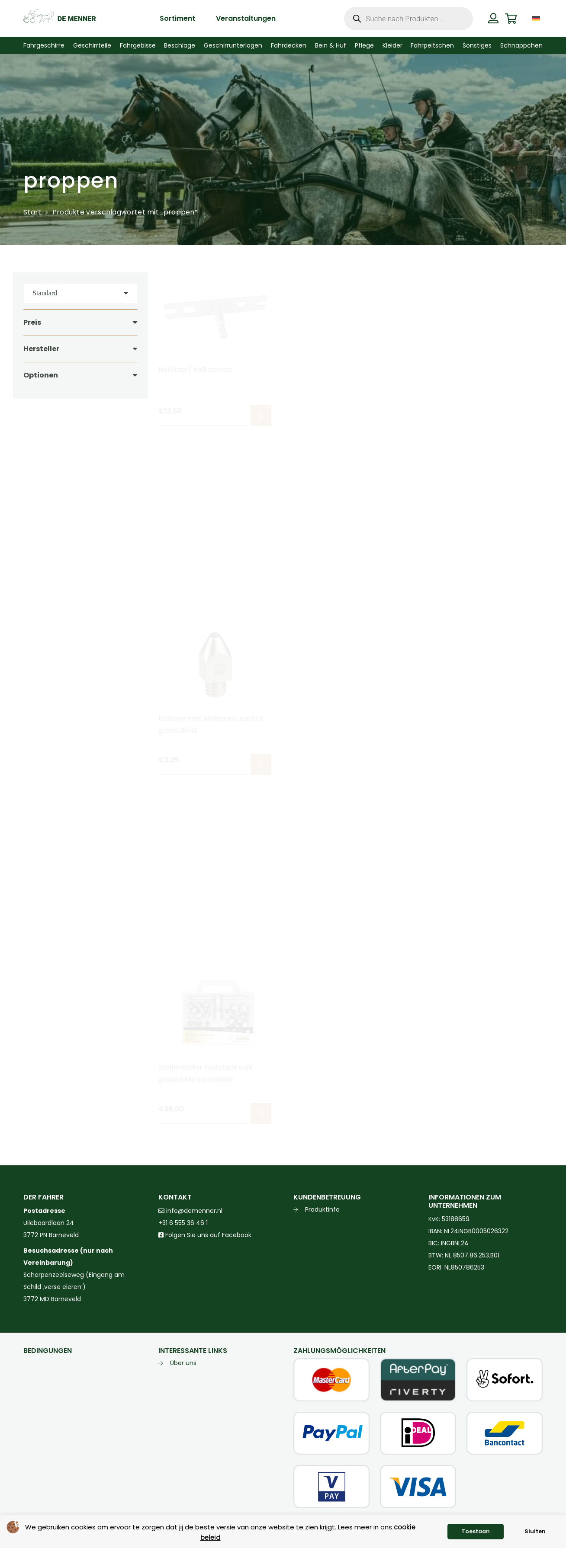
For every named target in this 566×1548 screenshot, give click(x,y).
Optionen (40, 375)
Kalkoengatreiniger (325, 718)
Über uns (183, 1363)
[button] (261, 415)
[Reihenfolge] (80, 293)
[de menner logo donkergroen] (59, 19)
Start (32, 212)
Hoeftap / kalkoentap (195, 369)
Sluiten (535, 1531)
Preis (32, 322)
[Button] (493, 18)
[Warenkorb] (510, 18)
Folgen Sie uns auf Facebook (207, 1235)
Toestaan (475, 1531)
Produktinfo (322, 1209)
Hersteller (41, 349)
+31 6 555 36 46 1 (183, 1223)
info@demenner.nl (190, 1210)
